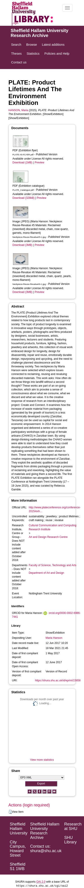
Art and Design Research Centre (48, 537)
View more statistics (42, 759)
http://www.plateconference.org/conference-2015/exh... (54, 509)
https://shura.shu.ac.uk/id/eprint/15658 (57, 680)
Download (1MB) (22, 162)
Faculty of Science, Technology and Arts (52, 565)
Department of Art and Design (46, 572)
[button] (10, 812)
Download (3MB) (22, 245)
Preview (39, 162)
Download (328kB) (24, 197)
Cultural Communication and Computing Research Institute (52, 527)
